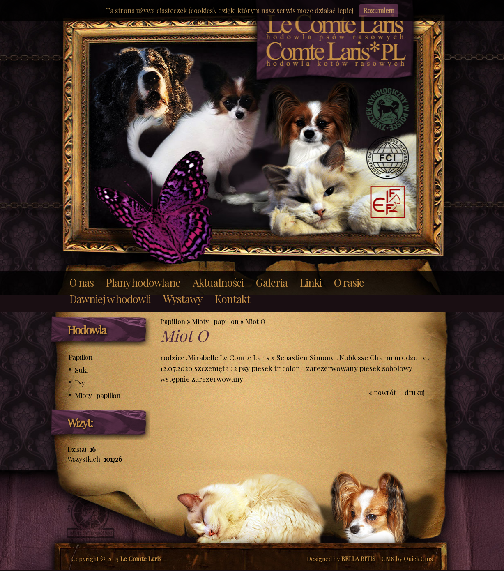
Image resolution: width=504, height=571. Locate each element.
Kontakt (232, 299)
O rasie (349, 282)
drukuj (415, 392)
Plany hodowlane (143, 282)
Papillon (80, 356)
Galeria (272, 282)
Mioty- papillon (97, 395)
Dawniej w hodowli (110, 299)
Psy (80, 382)
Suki (81, 369)
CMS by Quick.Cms (407, 559)
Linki (311, 282)
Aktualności (218, 282)
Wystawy (183, 299)
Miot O (255, 321)
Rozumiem (378, 10)
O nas (81, 282)
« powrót (382, 392)
